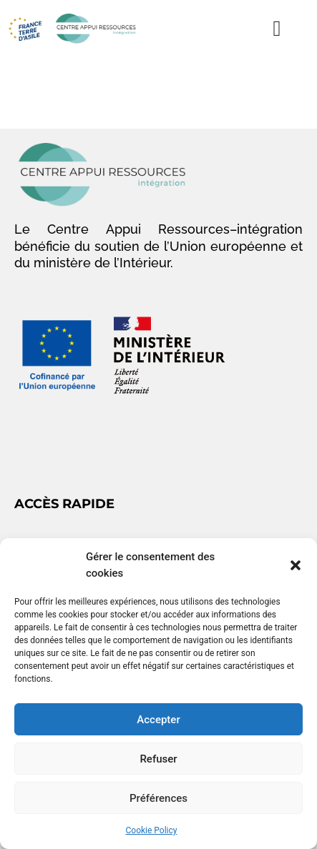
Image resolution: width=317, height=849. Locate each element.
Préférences (158, 798)
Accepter (158, 719)
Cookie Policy (151, 830)
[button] (295, 565)
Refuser (158, 759)
